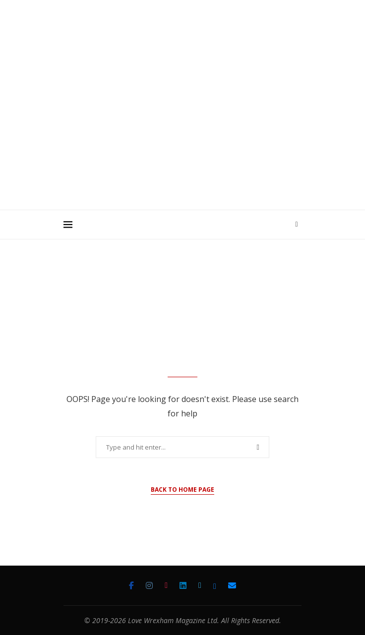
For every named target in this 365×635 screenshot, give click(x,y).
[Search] (297, 224)
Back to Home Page (182, 489)
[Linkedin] (183, 585)
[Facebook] (131, 585)
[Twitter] (199, 585)
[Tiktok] (166, 585)
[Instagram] (149, 585)
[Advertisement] (214, 133)
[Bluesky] (214, 585)
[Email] (232, 585)
